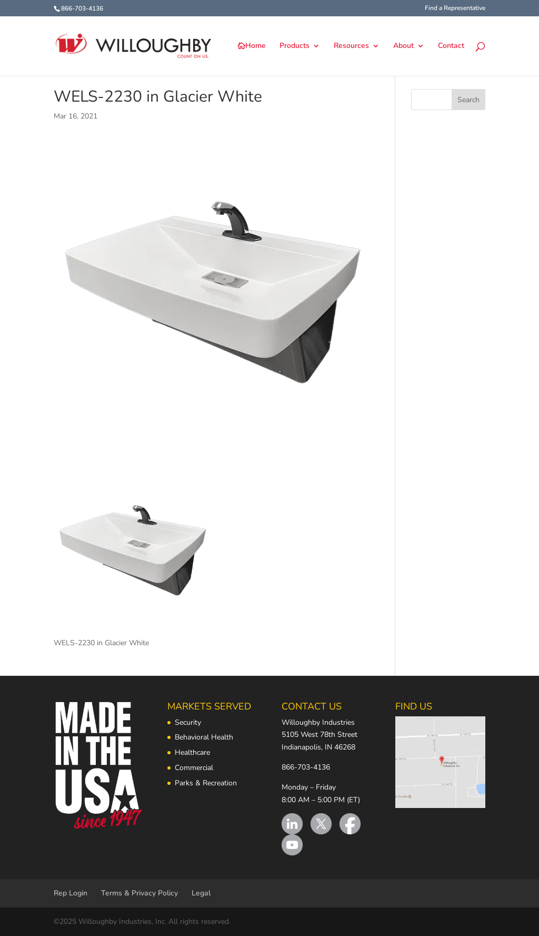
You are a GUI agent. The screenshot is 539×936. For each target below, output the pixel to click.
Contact (451, 46)
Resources (351, 46)
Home (255, 46)
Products (295, 46)
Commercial (194, 768)
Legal (201, 893)
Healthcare (192, 752)
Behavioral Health (204, 737)
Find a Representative (455, 8)
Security (188, 722)
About (403, 46)
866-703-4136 (306, 767)
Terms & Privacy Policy (139, 893)
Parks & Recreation (206, 783)
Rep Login (70, 893)
